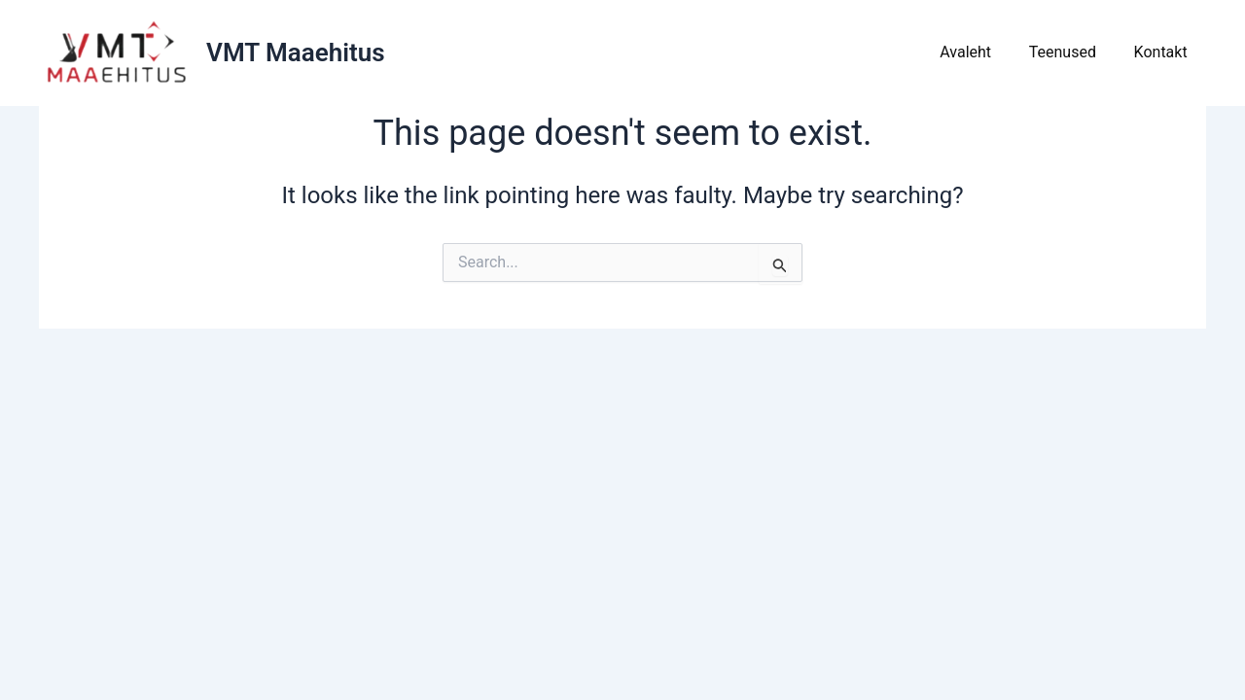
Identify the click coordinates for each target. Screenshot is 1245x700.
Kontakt (1164, 52)
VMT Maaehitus (295, 52)
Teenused (1072, 52)
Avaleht (982, 52)
